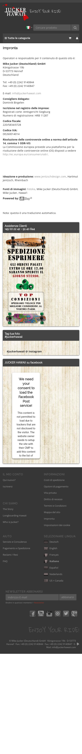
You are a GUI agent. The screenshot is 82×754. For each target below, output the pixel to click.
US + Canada (53, 680)
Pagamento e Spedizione (16, 648)
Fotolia (31, 189)
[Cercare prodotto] (52, 27)
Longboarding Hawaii (14, 615)
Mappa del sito (52, 612)
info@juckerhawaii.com (26, 93)
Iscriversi (7, 586)
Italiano (51, 661)
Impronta (49, 619)
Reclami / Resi (10, 655)
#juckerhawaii (13, 337)
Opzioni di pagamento (56, 586)
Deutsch (51, 642)
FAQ (5, 661)
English (50, 648)
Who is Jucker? (11, 622)
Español (51, 668)
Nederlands (53, 674)
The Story (8, 609)
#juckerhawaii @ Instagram (24, 451)
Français (51, 655)
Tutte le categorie (17, 38)
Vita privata (50, 593)
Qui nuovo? (9, 580)
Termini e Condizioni (55, 606)
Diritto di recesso (53, 599)
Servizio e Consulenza (15, 642)
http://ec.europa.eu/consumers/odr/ (25, 154)
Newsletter (39, 702)
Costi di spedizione (54, 580)
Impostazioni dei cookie (57, 625)
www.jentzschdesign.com (50, 176)
